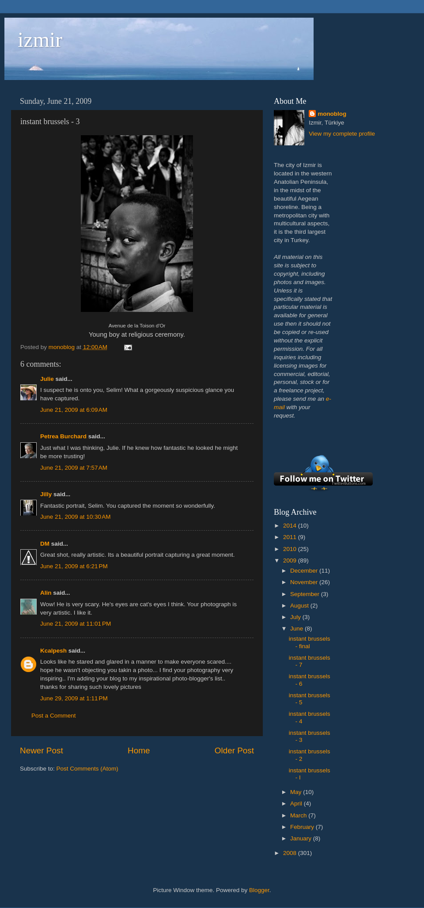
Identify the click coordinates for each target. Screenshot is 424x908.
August (300, 605)
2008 (290, 853)
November (304, 582)
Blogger (259, 890)
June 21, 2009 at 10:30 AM (75, 516)
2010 (290, 549)
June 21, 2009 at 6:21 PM (74, 566)
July (296, 617)
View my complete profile (342, 133)
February (303, 827)
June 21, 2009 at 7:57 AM (73, 467)
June (297, 628)
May (296, 792)
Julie (47, 379)
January (301, 838)
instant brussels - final (309, 642)
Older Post (234, 750)
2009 (290, 560)
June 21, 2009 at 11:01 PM (75, 623)
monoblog (332, 113)
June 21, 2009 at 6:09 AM (73, 410)
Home (139, 750)
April (297, 803)
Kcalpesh (53, 650)
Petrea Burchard (63, 436)
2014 (290, 525)
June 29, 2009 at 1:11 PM (74, 698)
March (299, 815)
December (304, 570)
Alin (46, 592)
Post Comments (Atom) (87, 768)
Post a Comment (53, 715)
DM (44, 543)
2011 (290, 537)
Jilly (46, 494)
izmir (40, 39)
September (305, 594)
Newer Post (41, 750)
